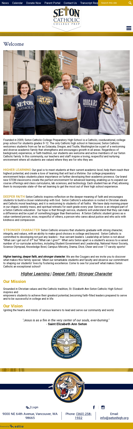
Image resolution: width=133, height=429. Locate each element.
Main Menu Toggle (128, 28)
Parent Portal (52, 3)
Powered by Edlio (12, 426)
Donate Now (33, 3)
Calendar (17, 3)
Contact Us (70, 3)
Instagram (104, 407)
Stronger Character (95, 273)
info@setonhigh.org (114, 418)
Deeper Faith (64, 273)
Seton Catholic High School (66, 19)
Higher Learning (35, 273)
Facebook (95, 407)
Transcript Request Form (95, 3)
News (5, 3)
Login (32, 407)
